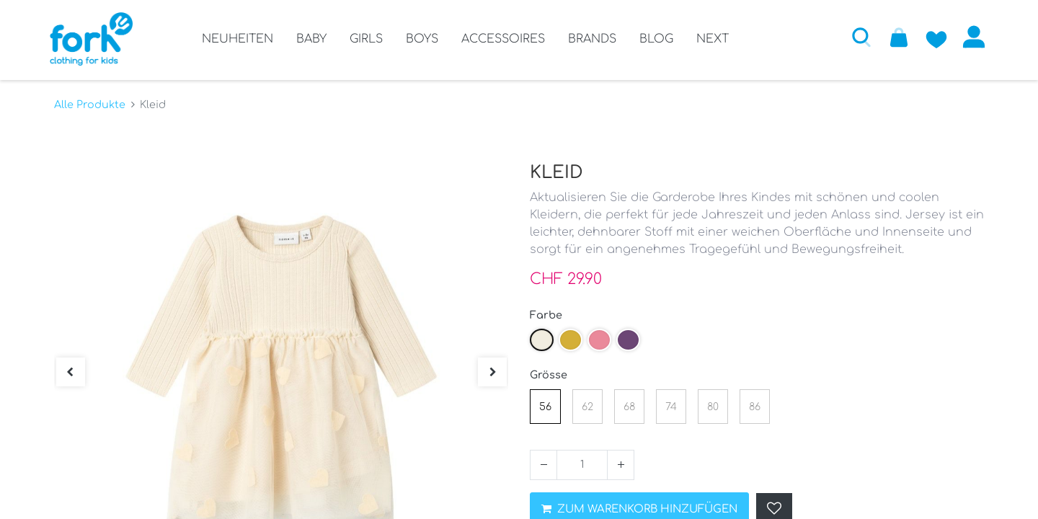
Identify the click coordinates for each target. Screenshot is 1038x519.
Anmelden (969, 36)
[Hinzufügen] (621, 462)
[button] (857, 36)
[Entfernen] (543, 462)
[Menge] (582, 462)
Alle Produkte (89, 101)
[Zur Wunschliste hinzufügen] (932, 36)
